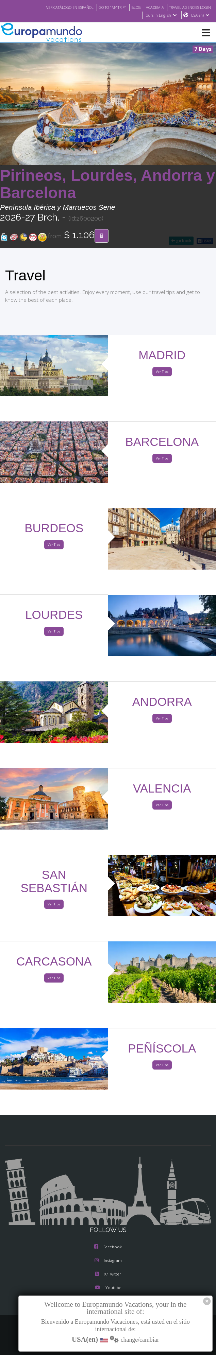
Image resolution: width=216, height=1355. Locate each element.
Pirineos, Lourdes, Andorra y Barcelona (107, 184)
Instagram (108, 1261)
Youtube (108, 1288)
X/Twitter (108, 1274)
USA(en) (200, 15)
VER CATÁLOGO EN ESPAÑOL (56, 7)
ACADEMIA (149, 7)
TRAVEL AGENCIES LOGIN (187, 7)
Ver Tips (162, 372)
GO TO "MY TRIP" (103, 7)
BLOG (129, 7)
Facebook (108, 1247)
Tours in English (160, 15)
